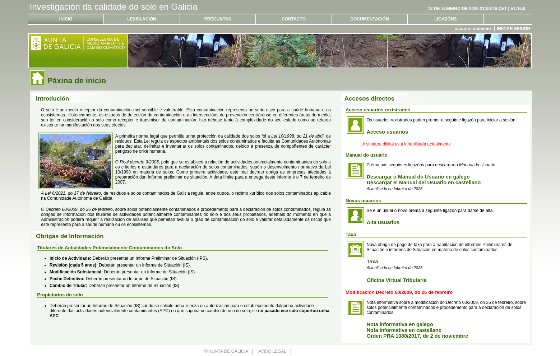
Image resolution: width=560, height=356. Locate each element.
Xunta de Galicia (228, 351)
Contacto (294, 19)
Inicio (66, 19)
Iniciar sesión (513, 28)
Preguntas (217, 19)
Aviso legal (272, 351)
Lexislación (141, 19)
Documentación (369, 19)
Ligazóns (445, 19)
